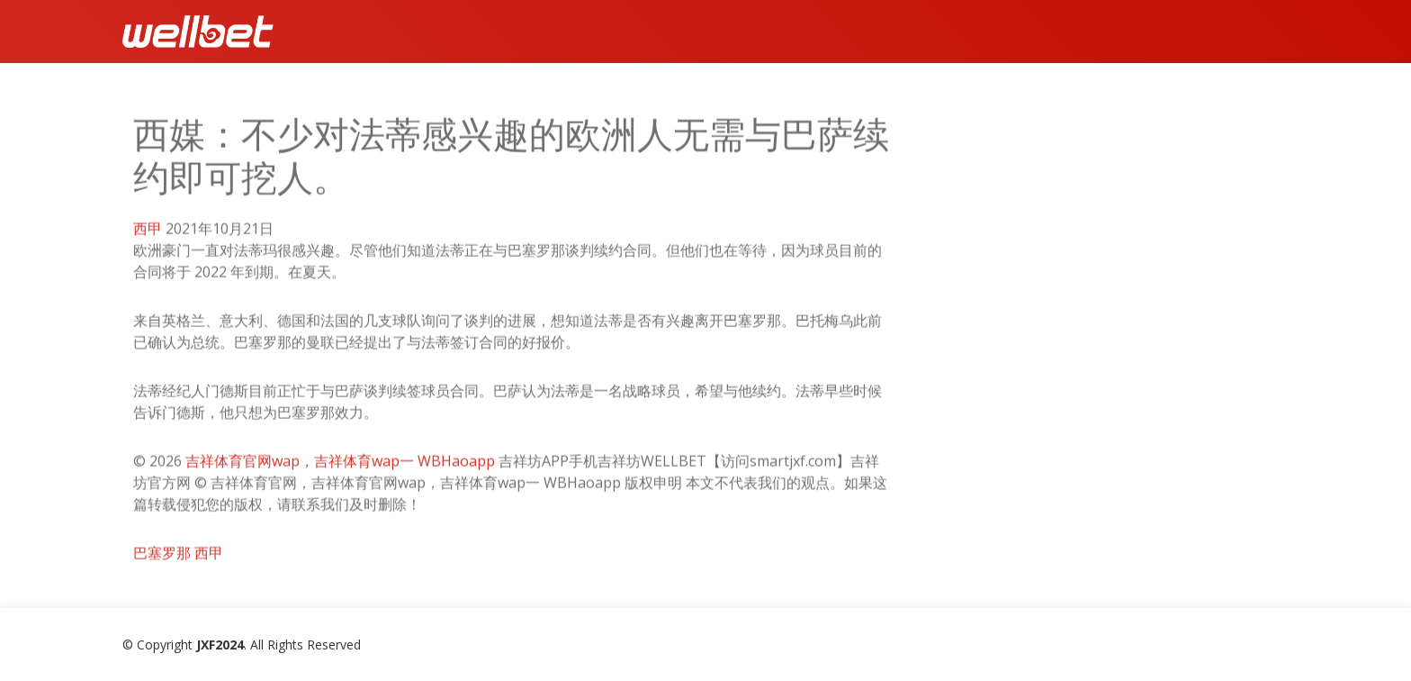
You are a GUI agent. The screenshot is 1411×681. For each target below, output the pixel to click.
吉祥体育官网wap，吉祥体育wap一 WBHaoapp (340, 466)
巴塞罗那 (162, 558)
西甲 (147, 233)
